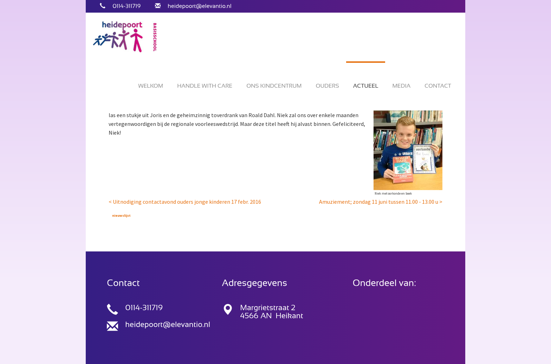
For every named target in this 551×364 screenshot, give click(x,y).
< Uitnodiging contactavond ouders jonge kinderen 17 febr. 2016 (185, 201)
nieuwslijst (121, 215)
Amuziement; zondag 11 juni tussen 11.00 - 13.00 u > (380, 201)
